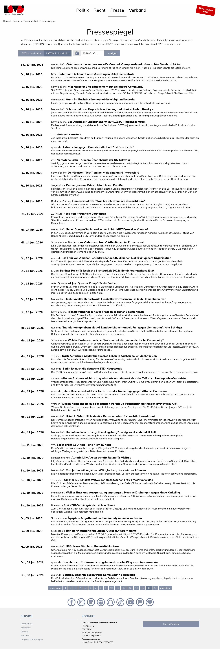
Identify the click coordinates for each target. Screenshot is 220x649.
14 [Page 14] (136, 588)
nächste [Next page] (166, 587)
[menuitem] (82, 10)
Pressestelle (30, 20)
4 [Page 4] (80, 588)
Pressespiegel (47, 20)
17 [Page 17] (155, 588)
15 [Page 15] (142, 588)
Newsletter (26, 635)
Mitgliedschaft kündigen (32, 639)
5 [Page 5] (85, 588)
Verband (137, 10)
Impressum (26, 627)
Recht (99, 10)
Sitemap (24, 631)
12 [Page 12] (124, 588)
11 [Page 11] (117, 588)
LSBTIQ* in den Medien (57, 53)
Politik (82, 10)
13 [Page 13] (130, 588)
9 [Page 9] (105, 588)
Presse (117, 10)
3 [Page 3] (75, 588)
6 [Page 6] (90, 588)
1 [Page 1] (65, 588)
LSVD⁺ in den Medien (31, 53)
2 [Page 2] (70, 588)
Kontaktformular (171, 624)
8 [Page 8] (100, 588)
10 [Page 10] (111, 588)
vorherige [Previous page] (57, 587)
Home (6, 20)
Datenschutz (27, 623)
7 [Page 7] (95, 588)
